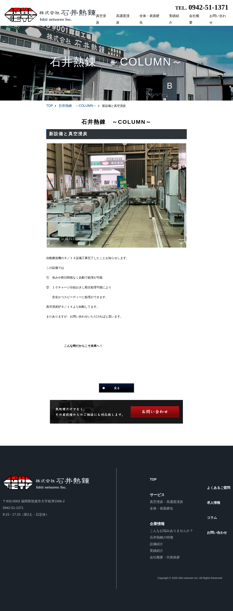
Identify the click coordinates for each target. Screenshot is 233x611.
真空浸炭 (101, 19)
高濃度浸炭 (122, 19)
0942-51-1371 (201, 7)
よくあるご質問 (218, 488)
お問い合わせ (217, 19)
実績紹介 (174, 19)
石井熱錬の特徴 (161, 537)
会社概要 (194, 19)
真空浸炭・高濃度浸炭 (166, 502)
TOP (49, 106)
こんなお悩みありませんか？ (171, 531)
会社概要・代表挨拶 (165, 557)
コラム (212, 517)
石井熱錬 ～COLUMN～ (77, 106)
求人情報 (213, 503)
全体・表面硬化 (149, 19)
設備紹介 (156, 544)
